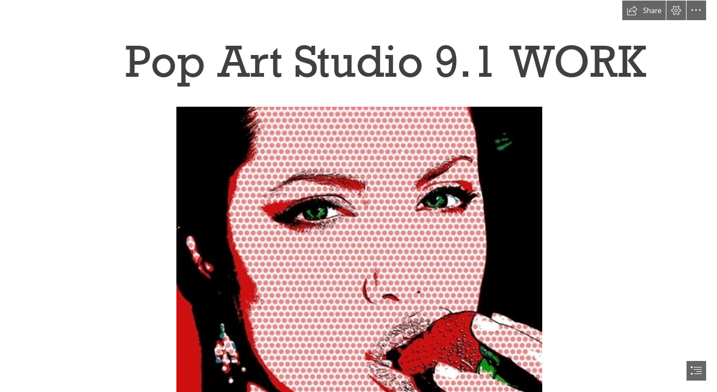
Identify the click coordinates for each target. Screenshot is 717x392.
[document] (358, 196)
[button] (644, 10)
